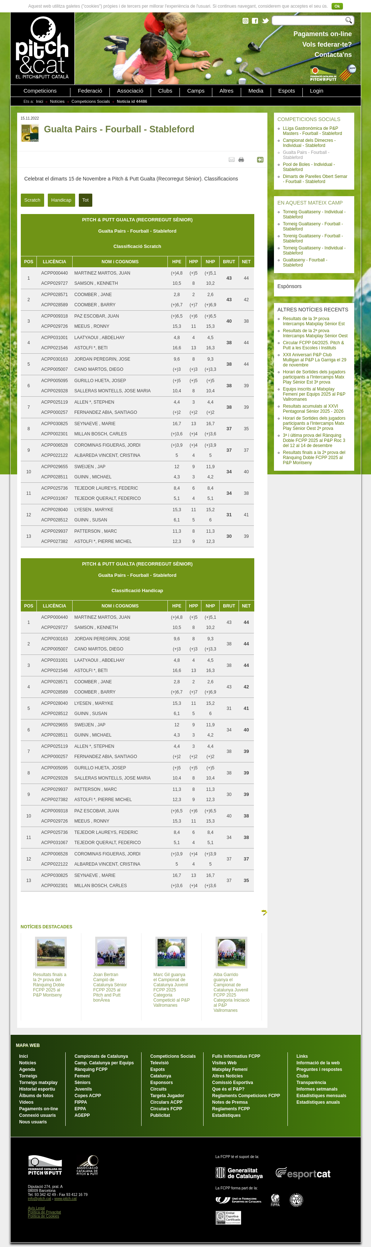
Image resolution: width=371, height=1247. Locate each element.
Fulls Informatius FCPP (236, 1056)
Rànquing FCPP (91, 1069)
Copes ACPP (87, 1095)
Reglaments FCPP (231, 1108)
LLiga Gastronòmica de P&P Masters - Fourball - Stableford (312, 131)
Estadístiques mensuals (322, 1095)
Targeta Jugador (167, 1095)
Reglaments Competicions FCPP (246, 1095)
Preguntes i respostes (319, 1069)
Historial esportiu (37, 1089)
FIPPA (80, 1102)
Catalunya (160, 1076)
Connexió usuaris (37, 1115)
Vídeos (26, 1102)
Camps (196, 91)
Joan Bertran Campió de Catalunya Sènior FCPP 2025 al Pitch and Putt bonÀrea (110, 987)
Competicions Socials (91, 101)
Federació (90, 91)
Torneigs (28, 1076)
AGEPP (82, 1115)
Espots (286, 91)
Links (302, 1056)
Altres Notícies (227, 1076)
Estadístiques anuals (318, 1102)
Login (317, 91)
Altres (226, 91)
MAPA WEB (28, 1045)
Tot (85, 200)
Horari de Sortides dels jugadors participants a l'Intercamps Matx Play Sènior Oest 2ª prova (314, 423)
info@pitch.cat (39, 1199)
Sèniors (82, 1082)
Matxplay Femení (230, 1069)
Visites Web (224, 1062)
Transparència (311, 1082)
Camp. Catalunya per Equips (104, 1062)
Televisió (159, 1062)
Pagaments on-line (38, 1108)
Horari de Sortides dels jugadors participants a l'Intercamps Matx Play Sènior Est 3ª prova (314, 377)
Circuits (158, 1089)
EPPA (80, 1108)
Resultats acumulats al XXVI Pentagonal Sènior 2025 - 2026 (313, 409)
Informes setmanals (317, 1089)
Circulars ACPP (166, 1102)
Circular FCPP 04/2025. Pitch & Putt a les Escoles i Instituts (313, 345)
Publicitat (160, 1115)
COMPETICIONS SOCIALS (309, 119)
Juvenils (83, 1089)
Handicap (61, 200)
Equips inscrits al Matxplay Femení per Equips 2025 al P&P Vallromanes (314, 394)
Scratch (32, 200)
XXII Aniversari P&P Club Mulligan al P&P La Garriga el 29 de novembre (315, 360)
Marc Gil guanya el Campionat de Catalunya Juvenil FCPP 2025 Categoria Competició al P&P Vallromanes (172, 990)
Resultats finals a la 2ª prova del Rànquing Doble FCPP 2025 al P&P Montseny (314, 457)
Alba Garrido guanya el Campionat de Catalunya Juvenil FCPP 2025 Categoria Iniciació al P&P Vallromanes (232, 992)
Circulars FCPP (166, 1108)
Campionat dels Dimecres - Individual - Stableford (309, 143)
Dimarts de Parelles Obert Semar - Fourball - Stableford (315, 179)
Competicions (40, 91)
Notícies (57, 101)
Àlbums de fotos (36, 1095)
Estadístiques (226, 1115)
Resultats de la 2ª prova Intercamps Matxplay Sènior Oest (315, 333)
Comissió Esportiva (232, 1082)
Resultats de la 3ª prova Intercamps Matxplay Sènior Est (314, 321)
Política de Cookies (43, 1216)
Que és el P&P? (228, 1089)
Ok (337, 6)
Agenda (27, 1069)
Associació (130, 91)
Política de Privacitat (44, 1212)
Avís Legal (36, 1208)
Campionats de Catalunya (101, 1056)
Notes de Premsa (230, 1102)
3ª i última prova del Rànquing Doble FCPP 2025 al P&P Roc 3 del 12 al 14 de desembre (314, 440)
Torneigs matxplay (38, 1082)
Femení (82, 1076)
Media (255, 91)
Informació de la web (318, 1062)
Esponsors (161, 1082)
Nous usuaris (33, 1121)
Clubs (165, 91)
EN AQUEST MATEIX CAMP (310, 203)
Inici (39, 101)
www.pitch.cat (65, 1199)
